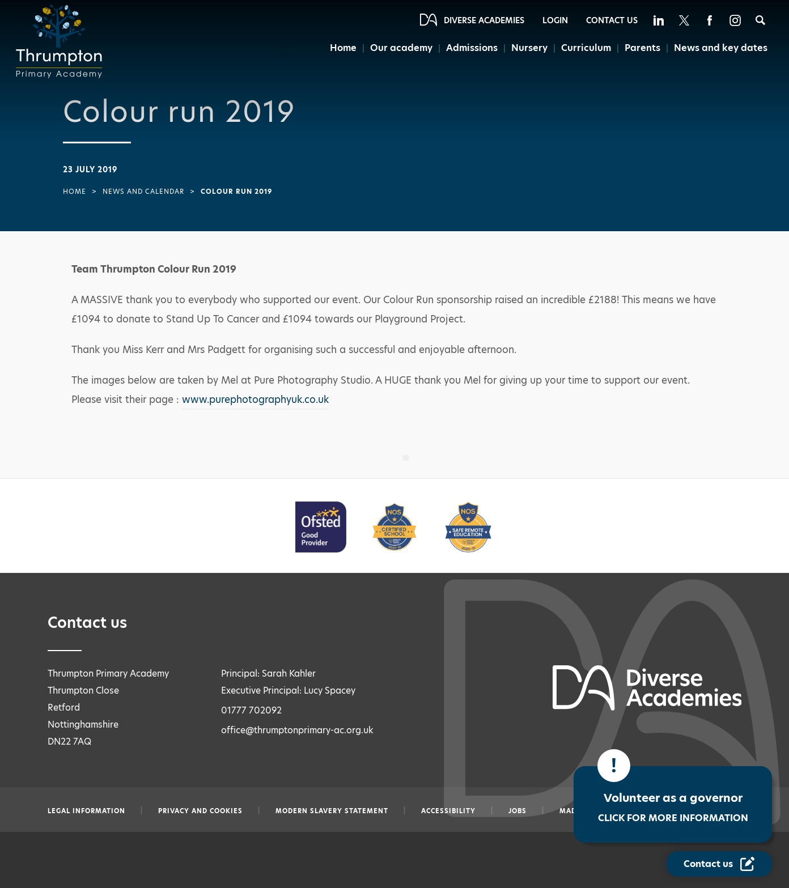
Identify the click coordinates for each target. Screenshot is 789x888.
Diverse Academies (484, 20)
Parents (642, 47)
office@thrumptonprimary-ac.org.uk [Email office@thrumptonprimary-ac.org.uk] (297, 730)
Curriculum (586, 47)
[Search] (760, 20)
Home (343, 47)
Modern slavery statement (331, 810)
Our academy (401, 47)
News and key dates (720, 47)
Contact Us (612, 20)
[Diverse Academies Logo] (62, 41)
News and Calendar (143, 191)
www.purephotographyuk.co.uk (255, 399)
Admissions (472, 47)
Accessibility (448, 810)
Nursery (530, 47)
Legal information (86, 810)
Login (555, 20)
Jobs (517, 810)
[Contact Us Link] (719, 864)
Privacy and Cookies (200, 810)
